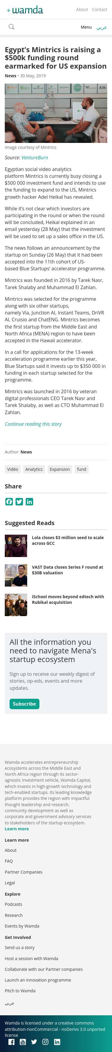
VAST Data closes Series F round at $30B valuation (67, 570)
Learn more (17, 829)
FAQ (9, 861)
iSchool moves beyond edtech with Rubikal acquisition (68, 599)
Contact (99, 9)
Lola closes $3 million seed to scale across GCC (68, 540)
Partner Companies (23, 872)
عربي (101, 27)
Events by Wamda (22, 926)
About (82, 9)
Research (14, 915)
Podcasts (13, 904)
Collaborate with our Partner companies (44, 969)
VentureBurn (35, 157)
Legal (10, 883)
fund (81, 469)
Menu (86, 27)
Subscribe (24, 704)
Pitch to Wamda (20, 991)
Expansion (60, 469)
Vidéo (12, 469)
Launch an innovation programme (38, 980)
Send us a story (19, 947)
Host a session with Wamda (31, 958)
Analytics (34, 469)
